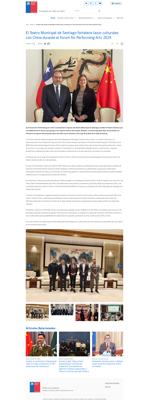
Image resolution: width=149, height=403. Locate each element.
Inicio (53, 18)
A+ (112, 43)
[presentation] (29, 266)
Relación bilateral (87, 18)
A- (117, 43)
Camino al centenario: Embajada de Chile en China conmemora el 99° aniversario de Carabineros (41, 364)
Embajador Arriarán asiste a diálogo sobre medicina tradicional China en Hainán (107, 364)
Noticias (120, 18)
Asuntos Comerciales (67, 18)
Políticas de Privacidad (112, 383)
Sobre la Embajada (106, 18)
